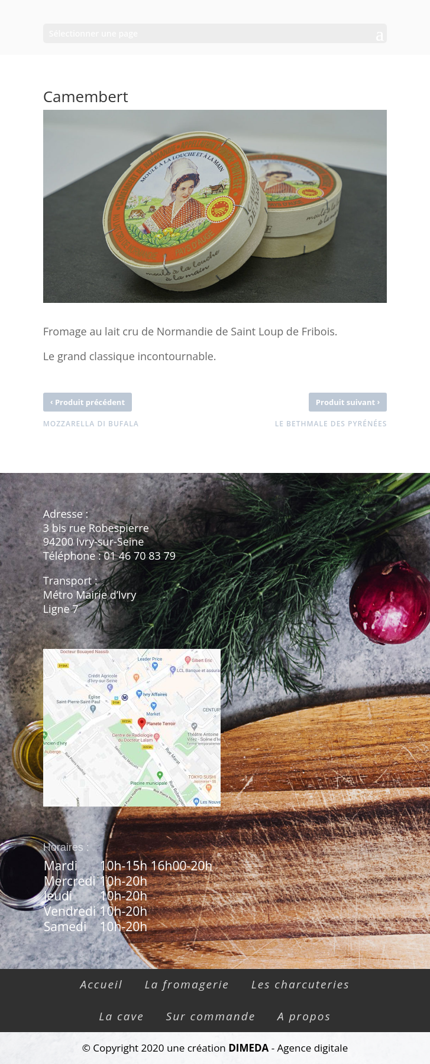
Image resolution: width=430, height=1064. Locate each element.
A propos (304, 1016)
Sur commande (211, 1016)
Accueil (101, 984)
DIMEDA (248, 1048)
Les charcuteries (300, 984)
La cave (121, 1016)
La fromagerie (186, 984)
